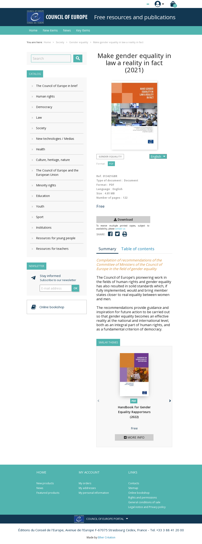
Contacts (133, 483)
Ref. (99, 176)
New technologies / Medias (55, 139)
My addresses (87, 488)
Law (39, 117)
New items (50, 30)
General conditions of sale (144, 502)
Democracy (44, 107)
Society (41, 128)
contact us (120, 228)
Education (43, 196)
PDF (111, 163)
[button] (170, 400)
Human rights (45, 96)
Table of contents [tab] (137, 248)
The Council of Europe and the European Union (57, 172)
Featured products (47, 493)
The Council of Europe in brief (56, 86)
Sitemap (133, 488)
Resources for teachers (52, 249)
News (67, 30)
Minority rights (46, 185)
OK (75, 288)
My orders (85, 483)
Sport (40, 217)
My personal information (94, 493)
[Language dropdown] (140, 4)
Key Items (83, 30)
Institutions (44, 227)
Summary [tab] (107, 248)
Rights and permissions (142, 497)
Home (33, 30)
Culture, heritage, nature (53, 160)
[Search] (51, 58)
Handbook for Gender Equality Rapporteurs (134, 412)
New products (45, 483)
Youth (40, 206)
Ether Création (106, 537)
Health (40, 149)
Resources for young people (55, 238)
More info (134, 437)
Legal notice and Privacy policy (147, 507)
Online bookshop (139, 493)
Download (123, 219)
